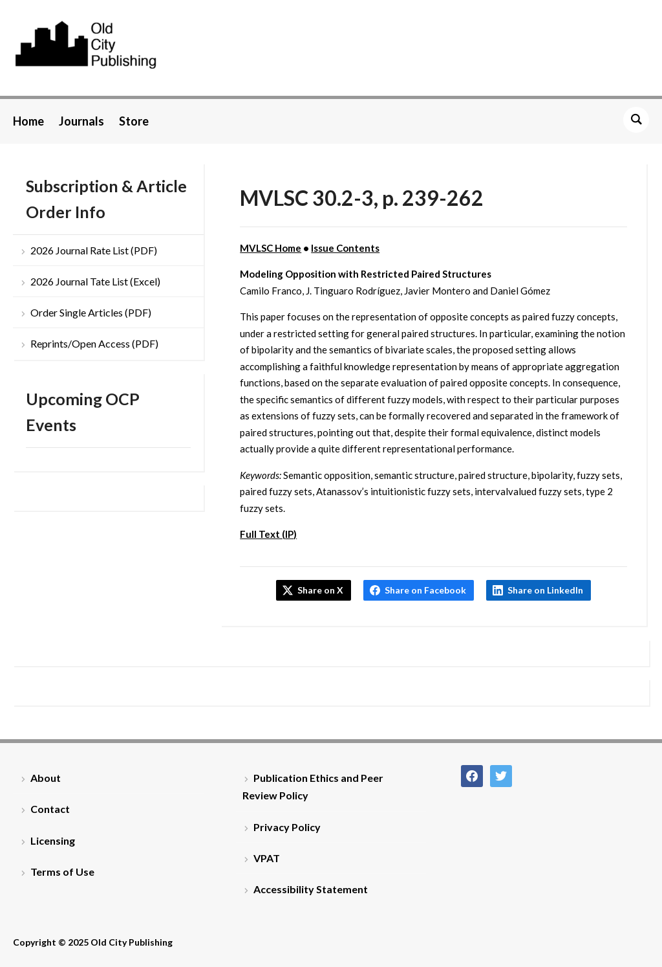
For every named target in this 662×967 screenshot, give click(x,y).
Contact (50, 809)
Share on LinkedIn (545, 589)
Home (28, 121)
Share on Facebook (425, 589)
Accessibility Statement (310, 889)
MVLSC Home (270, 248)
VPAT (266, 858)
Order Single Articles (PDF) (90, 312)
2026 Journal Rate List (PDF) (93, 250)
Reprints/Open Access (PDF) (94, 343)
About (45, 778)
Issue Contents (345, 248)
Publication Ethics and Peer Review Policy (312, 786)
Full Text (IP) (268, 534)
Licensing (52, 840)
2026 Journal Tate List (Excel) (95, 281)
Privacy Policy (287, 827)
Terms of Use (62, 871)
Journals (81, 121)
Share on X (320, 589)
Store (134, 121)
